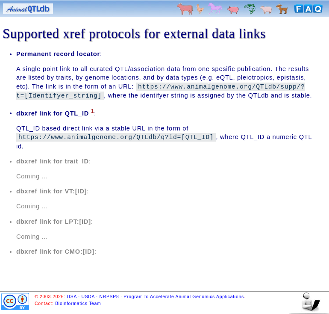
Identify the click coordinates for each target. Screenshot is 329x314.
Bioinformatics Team (78, 303)
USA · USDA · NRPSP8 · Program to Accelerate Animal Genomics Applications (155, 296)
